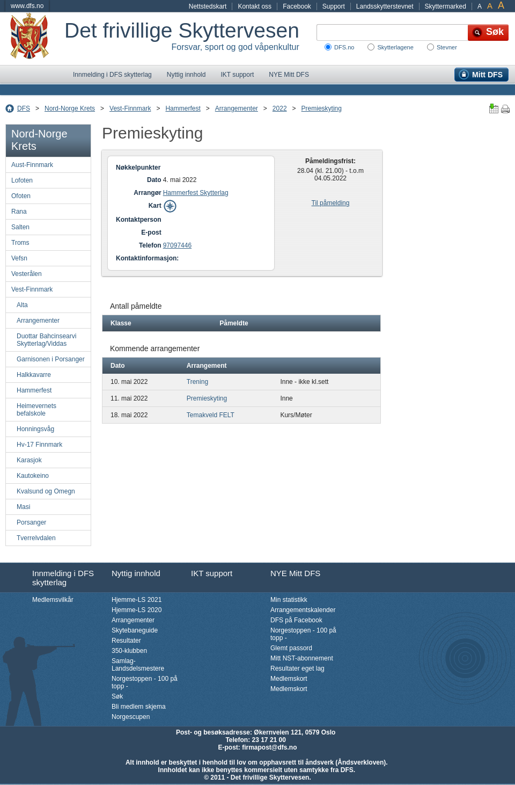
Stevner (447, 47)
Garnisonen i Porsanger (51, 359)
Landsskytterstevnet (385, 6)
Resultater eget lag (297, 668)
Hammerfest (182, 108)
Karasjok (29, 460)
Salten (20, 227)
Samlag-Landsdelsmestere (138, 664)
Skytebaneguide (135, 630)
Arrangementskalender (302, 610)
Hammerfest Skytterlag (196, 193)
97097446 (177, 245)
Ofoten (21, 196)
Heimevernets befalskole (36, 409)
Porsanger (31, 522)
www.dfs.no (27, 6)
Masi (23, 507)
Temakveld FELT (210, 415)
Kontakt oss (254, 6)
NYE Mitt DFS (289, 74)
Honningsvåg (35, 429)
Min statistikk (288, 600)
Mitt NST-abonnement (301, 658)
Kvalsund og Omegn (46, 491)
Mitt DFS (487, 74)
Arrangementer (236, 108)
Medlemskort (288, 678)
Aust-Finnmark (32, 165)
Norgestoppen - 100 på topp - (145, 682)
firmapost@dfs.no (269, 747)
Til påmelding (331, 203)
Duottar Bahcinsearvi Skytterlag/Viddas (46, 339)
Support (333, 6)
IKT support (237, 74)
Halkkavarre (34, 375)
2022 (280, 108)
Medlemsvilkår (52, 600)
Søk (117, 696)
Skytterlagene (395, 47)
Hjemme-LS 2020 (136, 610)
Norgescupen (131, 717)
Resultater (126, 640)
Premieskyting (321, 108)
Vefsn (19, 258)
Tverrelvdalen (36, 538)
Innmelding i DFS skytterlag (112, 74)
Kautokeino (33, 475)
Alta (22, 305)
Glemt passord (291, 648)
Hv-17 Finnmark (39, 444)
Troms (20, 242)
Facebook (297, 6)
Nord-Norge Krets (70, 108)
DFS (23, 108)
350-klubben (129, 651)
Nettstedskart (208, 6)
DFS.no (344, 47)
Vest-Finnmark (130, 108)
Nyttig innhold (186, 74)
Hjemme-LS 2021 (136, 600)
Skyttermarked (445, 6)
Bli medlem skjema (139, 706)
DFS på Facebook (296, 620)
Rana (19, 211)
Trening (197, 382)
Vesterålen (26, 274)
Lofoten (22, 180)
